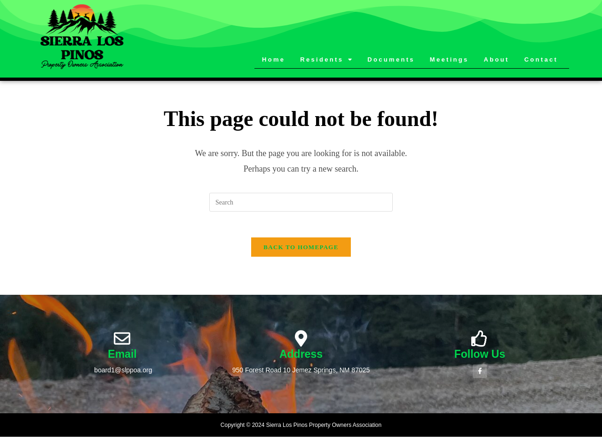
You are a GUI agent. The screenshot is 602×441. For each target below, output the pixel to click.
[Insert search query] (301, 202)
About (496, 59)
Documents (391, 59)
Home (273, 59)
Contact (541, 59)
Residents (326, 60)
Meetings (449, 59)
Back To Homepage (300, 249)
